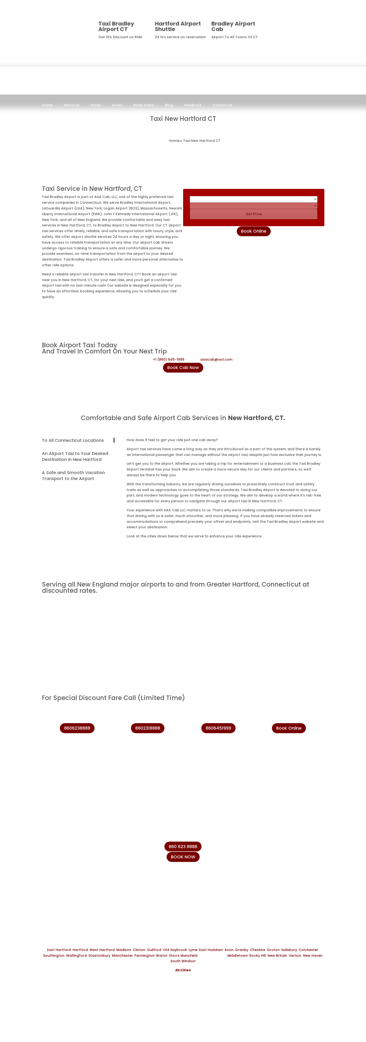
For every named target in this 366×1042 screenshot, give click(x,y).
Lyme (193, 949)
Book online (144, 105)
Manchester (122, 955)
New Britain (277, 955)
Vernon (295, 955)
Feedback (193, 105)
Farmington (145, 955)
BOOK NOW (183, 857)
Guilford (154, 949)
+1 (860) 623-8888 (278, 860)
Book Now (170, 110)
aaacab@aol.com (216, 359)
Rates (96, 105)
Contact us (222, 105)
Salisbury (289, 949)
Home (47, 105)
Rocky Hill (257, 955)
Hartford (80, 949)
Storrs (174, 955)
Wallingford (76, 955)
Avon (229, 949)
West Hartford (102, 949)
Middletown (237, 955)
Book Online (253, 231)
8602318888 (147, 728)
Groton (273, 949)
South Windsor (183, 961)
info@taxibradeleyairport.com (289, 871)
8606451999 (218, 728)
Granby (241, 949)
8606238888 (307, 26)
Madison (123, 949)
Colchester (308, 949)
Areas (117, 105)
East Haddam (211, 949)
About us (71, 105)
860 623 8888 (183, 847)
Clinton (139, 949)
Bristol (161, 955)
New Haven (312, 955)
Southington (53, 955)
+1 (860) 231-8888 (277, 849)
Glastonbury (99, 955)
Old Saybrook (175, 949)
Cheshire (257, 949)
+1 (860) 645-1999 (168, 359)
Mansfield (188, 955)
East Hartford (59, 949)
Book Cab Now (183, 367)
